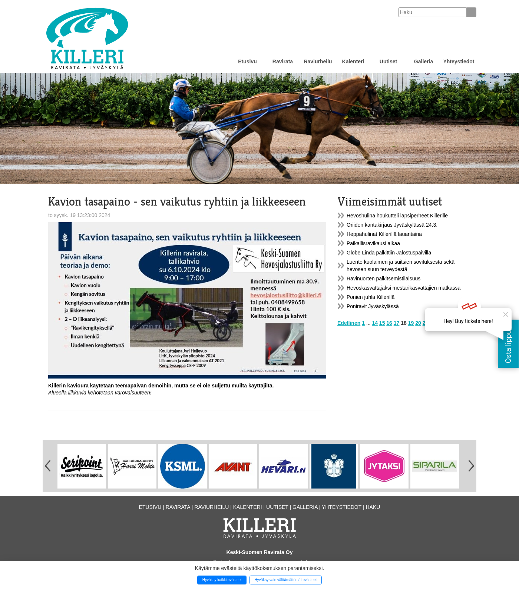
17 (397, 323)
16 (389, 323)
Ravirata (282, 61)
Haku (373, 507)
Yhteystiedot (458, 61)
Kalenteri (353, 61)
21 (426, 323)
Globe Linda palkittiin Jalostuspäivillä (389, 253)
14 (375, 323)
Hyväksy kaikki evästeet (222, 580)
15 (382, 323)
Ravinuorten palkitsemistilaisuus (383, 278)
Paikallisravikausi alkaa (373, 243)
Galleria (423, 61)
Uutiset (388, 61)
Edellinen (348, 323)
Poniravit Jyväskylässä (373, 306)
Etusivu (247, 61)
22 (433, 323)
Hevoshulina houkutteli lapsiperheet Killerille (397, 216)
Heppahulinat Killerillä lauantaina (384, 234)
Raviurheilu (318, 61)
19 (411, 323)
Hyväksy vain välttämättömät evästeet (285, 580)
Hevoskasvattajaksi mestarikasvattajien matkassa (403, 288)
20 (418, 323)
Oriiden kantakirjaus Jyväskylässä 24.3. (392, 225)
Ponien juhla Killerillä (370, 297)
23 (440, 323)
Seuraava (455, 323)
